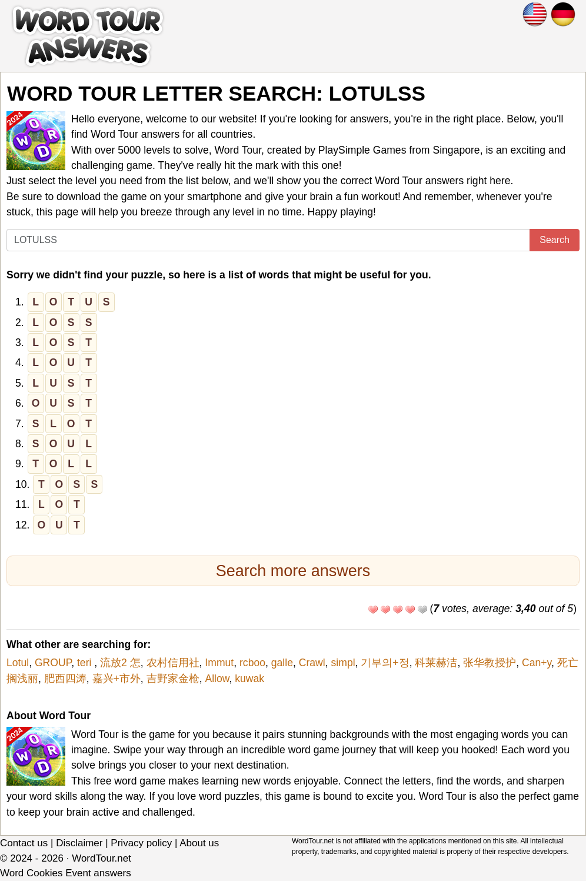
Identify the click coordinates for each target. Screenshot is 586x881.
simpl (343, 663)
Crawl (312, 663)
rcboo (252, 663)
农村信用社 (172, 663)
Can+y (536, 663)
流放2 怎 (120, 663)
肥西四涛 (65, 678)
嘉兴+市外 (116, 678)
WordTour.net (101, 858)
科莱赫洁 (436, 663)
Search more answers (293, 571)
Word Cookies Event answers (65, 873)
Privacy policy (141, 843)
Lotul (17, 663)
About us (199, 843)
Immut (219, 663)
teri (85, 663)
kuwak (249, 678)
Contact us (24, 843)
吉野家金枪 (172, 678)
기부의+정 (385, 663)
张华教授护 (489, 663)
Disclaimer (79, 843)
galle (282, 663)
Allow (217, 678)
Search (555, 240)
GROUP (53, 663)
